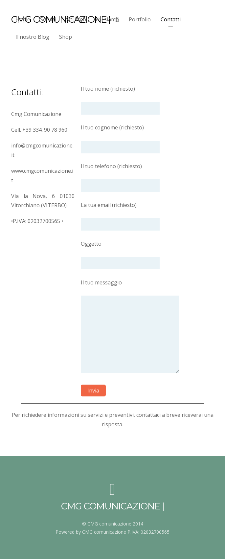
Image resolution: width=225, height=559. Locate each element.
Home (22, 19)
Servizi (48, 19)
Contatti (171, 19)
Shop (65, 36)
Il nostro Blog (32, 36)
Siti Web (76, 19)
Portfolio (140, 19)
